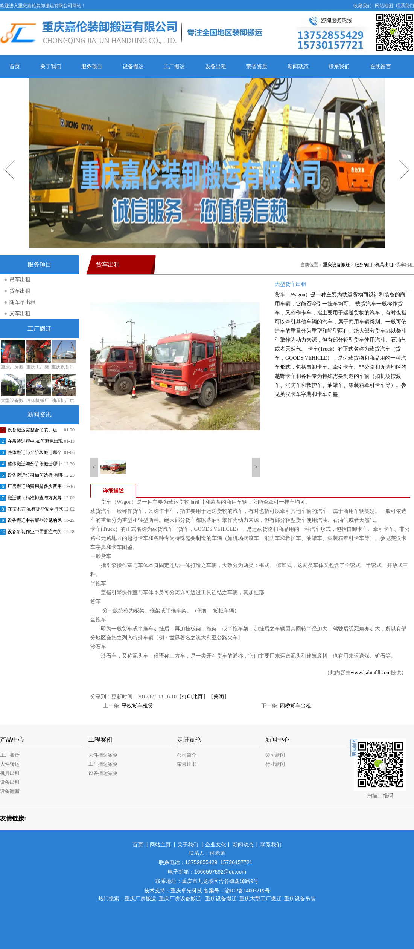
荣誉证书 (186, 764)
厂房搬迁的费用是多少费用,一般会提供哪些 (35, 488)
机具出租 (384, 264)
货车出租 (19, 291)
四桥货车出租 (295, 705)
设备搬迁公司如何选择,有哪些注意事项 (35, 476)
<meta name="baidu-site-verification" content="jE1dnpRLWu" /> (207, 919)
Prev (5, 157)
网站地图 (384, 5)
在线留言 (380, 66)
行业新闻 (275, 764)
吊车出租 (19, 279)
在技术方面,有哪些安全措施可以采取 (35, 510)
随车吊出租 (22, 302)
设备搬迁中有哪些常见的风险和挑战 (35, 522)
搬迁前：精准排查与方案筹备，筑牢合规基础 (35, 499)
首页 (14, 66)
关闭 (218, 696)
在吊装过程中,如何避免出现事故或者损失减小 (35, 442)
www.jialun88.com (371, 672)
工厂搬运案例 (103, 764)
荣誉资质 (256, 66)
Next (400, 157)
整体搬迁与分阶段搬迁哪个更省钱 (35, 454)
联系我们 (405, 5)
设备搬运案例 (103, 773)
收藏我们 (362, 5)
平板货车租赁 (137, 705)
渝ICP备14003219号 (247, 891)
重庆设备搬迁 (336, 264)
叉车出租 (19, 313)
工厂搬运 (174, 66)
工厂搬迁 (10, 755)
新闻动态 (298, 66)
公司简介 (186, 755)
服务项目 (91, 66)
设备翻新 (10, 791)
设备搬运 (133, 66)
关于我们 (50, 66)
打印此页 (192, 696)
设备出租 (215, 66)
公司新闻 (275, 755)
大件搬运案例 (103, 755)
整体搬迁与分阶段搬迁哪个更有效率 (35, 465)
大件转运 (10, 764)
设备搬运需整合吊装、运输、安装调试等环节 (32, 431)
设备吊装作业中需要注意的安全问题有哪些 (35, 533)
